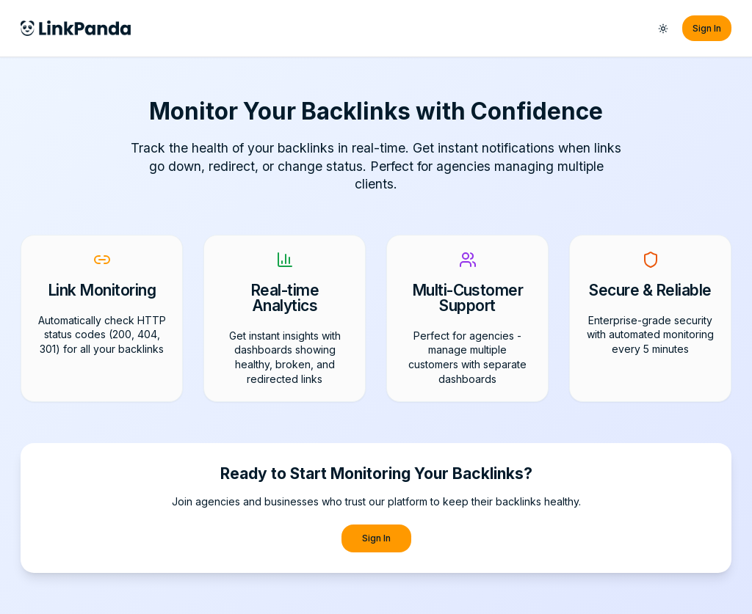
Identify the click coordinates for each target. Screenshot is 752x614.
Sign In (707, 28)
